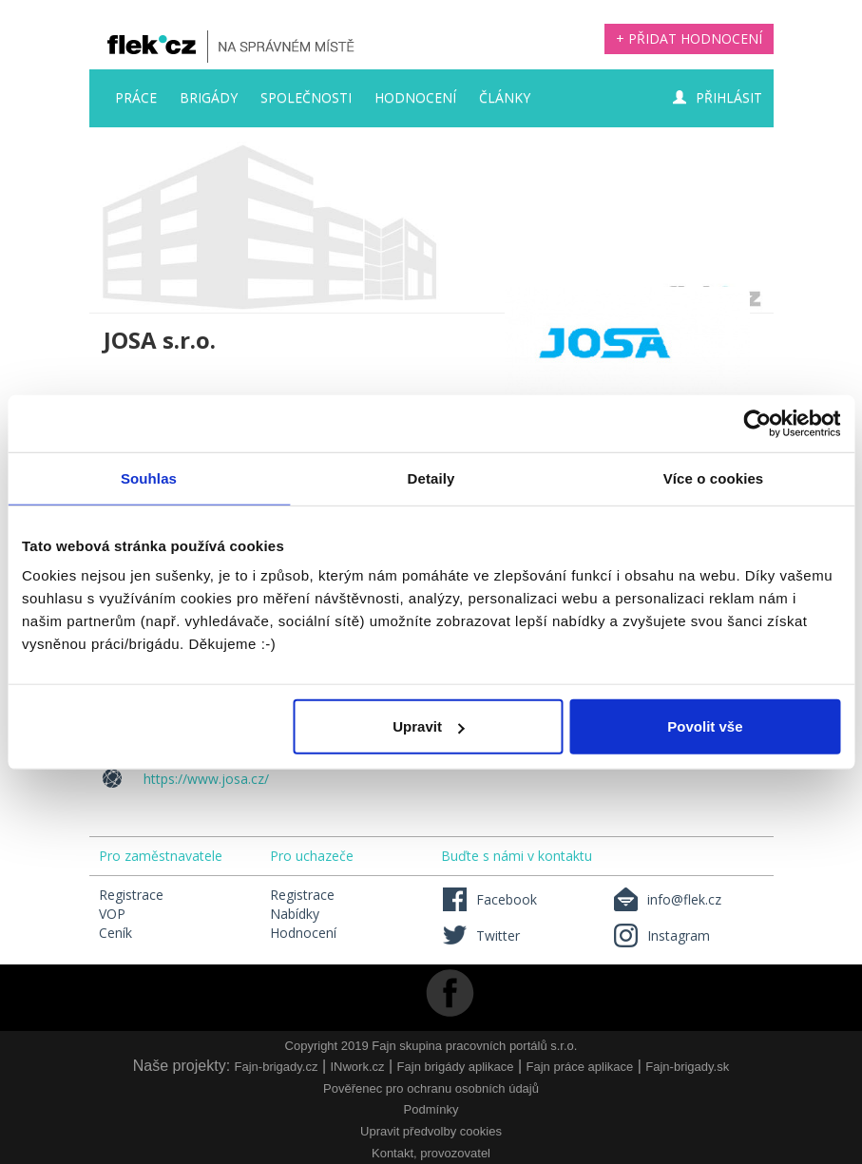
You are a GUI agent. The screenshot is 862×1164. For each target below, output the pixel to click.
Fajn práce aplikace (580, 1066)
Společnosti (306, 97)
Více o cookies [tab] (713, 477)
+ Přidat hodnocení (689, 38)
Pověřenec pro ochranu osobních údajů (431, 1088)
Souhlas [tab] (149, 477)
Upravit (429, 726)
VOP (112, 914)
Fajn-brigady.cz (276, 1066)
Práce (136, 97)
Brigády (209, 97)
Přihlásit (717, 97)
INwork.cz (357, 1066)
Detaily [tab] (431, 477)
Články (504, 97)
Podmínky (431, 1109)
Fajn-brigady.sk (687, 1066)
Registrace (131, 895)
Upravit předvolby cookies (431, 1131)
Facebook (489, 899)
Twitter (480, 935)
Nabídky (294, 914)
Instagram (661, 935)
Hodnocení (415, 97)
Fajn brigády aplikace (455, 1066)
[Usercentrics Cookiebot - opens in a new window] (757, 423)
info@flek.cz (666, 899)
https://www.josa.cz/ (206, 779)
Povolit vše (704, 726)
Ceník (115, 933)
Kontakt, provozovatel (431, 1153)
